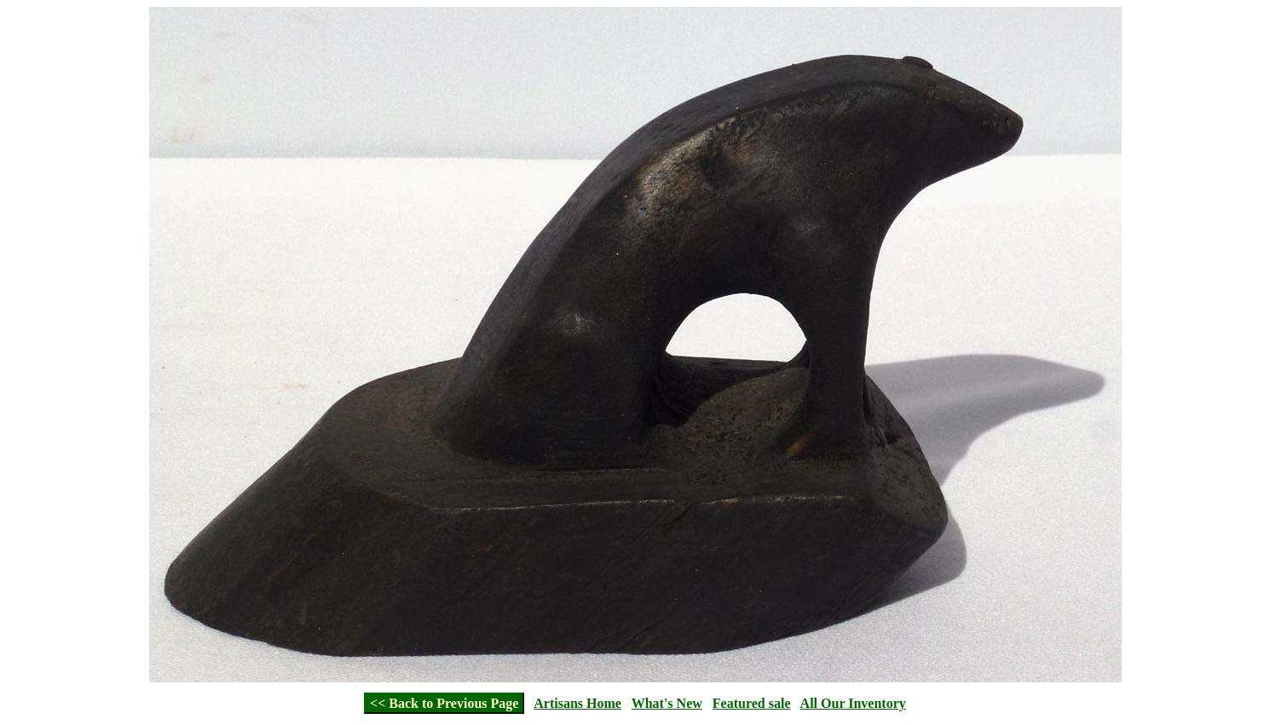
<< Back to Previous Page (444, 703)
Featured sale (752, 703)
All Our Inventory (853, 703)
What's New (667, 703)
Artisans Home (577, 703)
